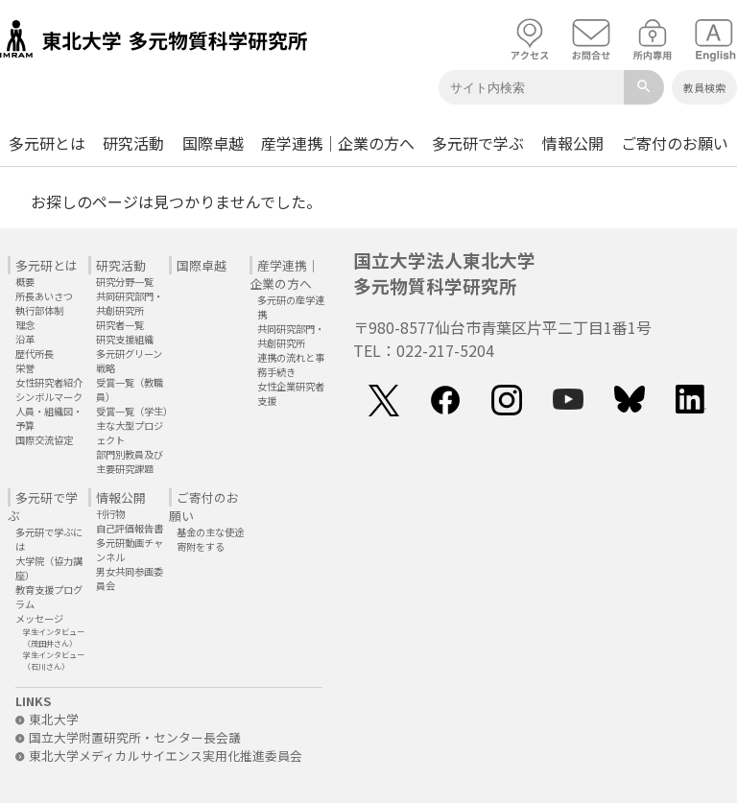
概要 (25, 281)
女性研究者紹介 (49, 382)
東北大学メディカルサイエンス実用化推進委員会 (158, 755)
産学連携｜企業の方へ (338, 142)
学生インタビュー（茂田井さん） (53, 637)
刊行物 (110, 514)
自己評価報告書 (129, 528)
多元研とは (47, 142)
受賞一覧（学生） (134, 411)
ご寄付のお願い (674, 142)
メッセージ (39, 618)
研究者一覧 (120, 325)
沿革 (25, 339)
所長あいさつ (44, 296)
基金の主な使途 (210, 532)
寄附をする (201, 546)
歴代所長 (34, 353)
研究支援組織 (125, 339)
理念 (25, 325)
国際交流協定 (44, 440)
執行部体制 (39, 310)
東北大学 (47, 719)
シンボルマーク (49, 397)
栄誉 (25, 368)
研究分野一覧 (125, 281)
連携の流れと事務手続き (290, 364)
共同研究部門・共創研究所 (129, 303)
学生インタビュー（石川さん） (53, 660)
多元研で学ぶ (478, 142)
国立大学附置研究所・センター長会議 (128, 737)
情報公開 (573, 142)
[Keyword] (531, 87)
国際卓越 (213, 142)
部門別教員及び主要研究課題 (129, 461)
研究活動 (133, 142)
